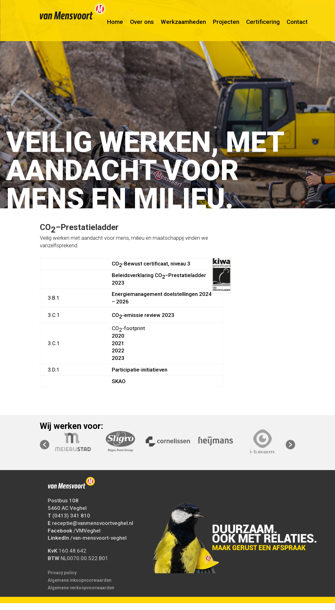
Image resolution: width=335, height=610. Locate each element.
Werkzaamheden (183, 24)
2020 (118, 336)
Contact (297, 24)
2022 (118, 350)
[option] (168, 441)
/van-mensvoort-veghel (98, 538)
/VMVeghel (86, 530)
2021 (118, 343)
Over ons (142, 24)
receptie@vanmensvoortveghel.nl (92, 523)
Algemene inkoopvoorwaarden (79, 580)
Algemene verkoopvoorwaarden (81, 587)
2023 (118, 358)
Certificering (263, 24)
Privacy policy (62, 572)
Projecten (226, 24)
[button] (44, 444)
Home (115, 24)
